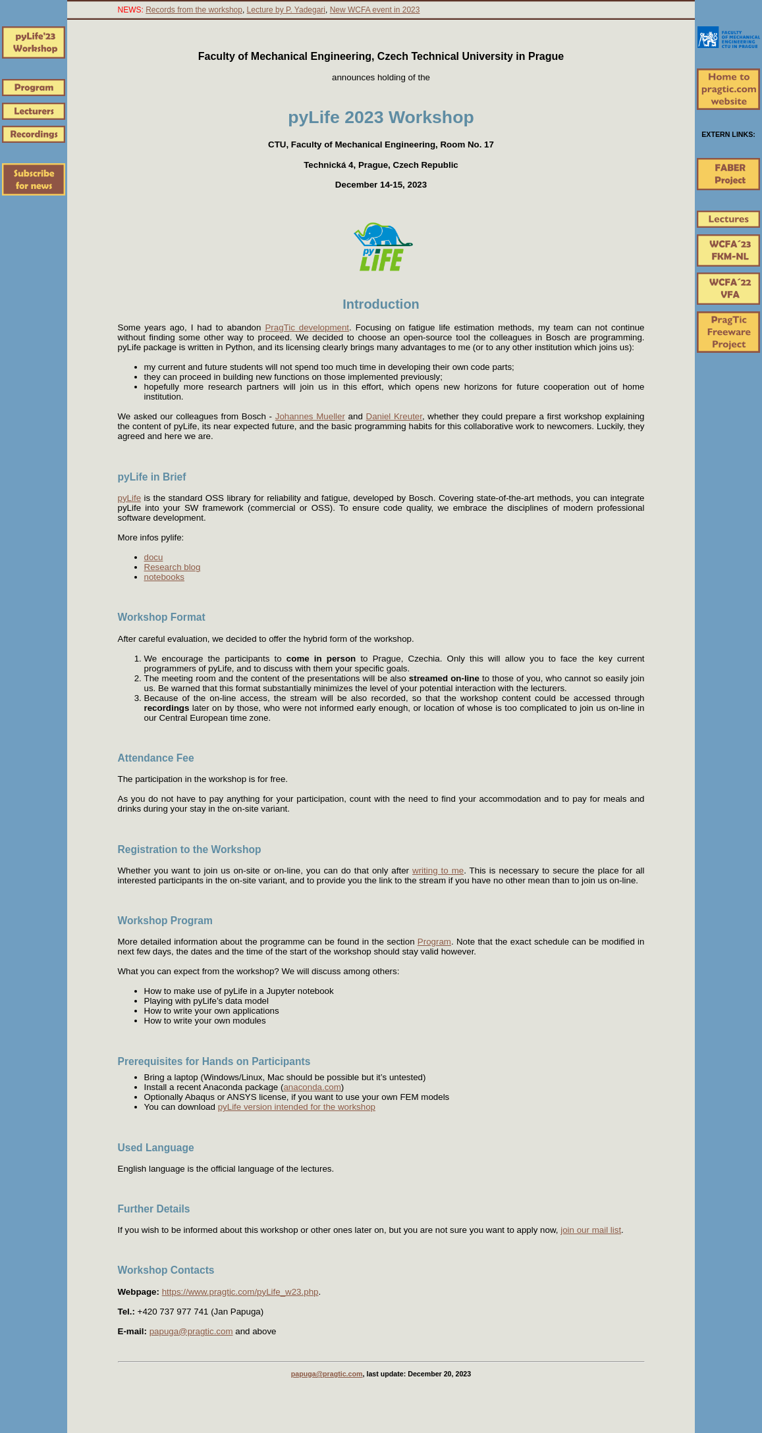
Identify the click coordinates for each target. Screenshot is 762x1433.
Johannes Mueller (310, 416)
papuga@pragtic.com (191, 1331)
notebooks (164, 577)
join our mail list (590, 1230)
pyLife (130, 498)
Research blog (172, 567)
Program (434, 942)
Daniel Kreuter (394, 416)
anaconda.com (311, 1087)
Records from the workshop (194, 9)
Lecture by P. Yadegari (286, 9)
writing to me (438, 870)
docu (153, 557)
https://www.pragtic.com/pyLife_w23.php (240, 1292)
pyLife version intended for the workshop (296, 1107)
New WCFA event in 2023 (375, 9)
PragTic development (307, 327)
